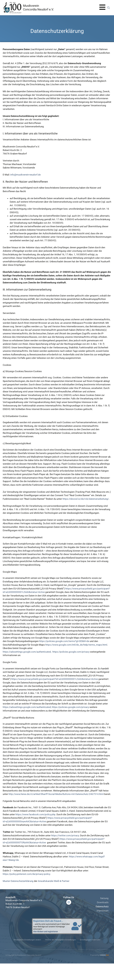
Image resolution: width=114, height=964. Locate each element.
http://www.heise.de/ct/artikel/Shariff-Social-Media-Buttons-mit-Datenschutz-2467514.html (56, 794)
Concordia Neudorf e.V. (38, 9)
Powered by (99, 956)
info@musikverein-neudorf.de (25, 174)
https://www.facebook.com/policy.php (35, 814)
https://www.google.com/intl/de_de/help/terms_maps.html (76, 644)
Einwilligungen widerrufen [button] (90, 940)
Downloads (103, 902)
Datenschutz (102, 906)
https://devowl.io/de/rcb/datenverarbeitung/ (86, 498)
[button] (108, 7)
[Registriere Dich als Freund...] (77, 926)
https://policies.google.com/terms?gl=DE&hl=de (64, 641)
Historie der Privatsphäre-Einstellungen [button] (60, 940)
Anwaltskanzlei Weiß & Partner (53, 881)
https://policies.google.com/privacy (71, 651)
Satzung (104, 898)
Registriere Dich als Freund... (48, 921)
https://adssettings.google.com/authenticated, (27, 651)
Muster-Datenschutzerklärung (18, 881)
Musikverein (31, 5)
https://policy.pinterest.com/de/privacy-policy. (27, 874)
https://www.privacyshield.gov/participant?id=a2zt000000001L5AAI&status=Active (54, 679)
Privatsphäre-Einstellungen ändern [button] (27, 940)
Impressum (103, 910)
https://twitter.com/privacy (65, 835)
